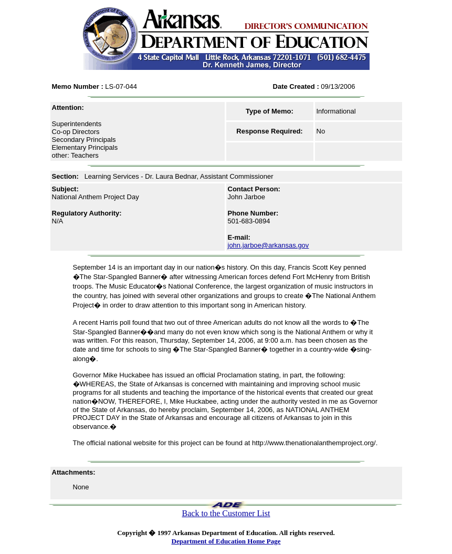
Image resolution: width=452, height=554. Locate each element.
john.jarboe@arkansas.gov (268, 245)
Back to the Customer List (226, 513)
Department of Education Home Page (226, 541)
